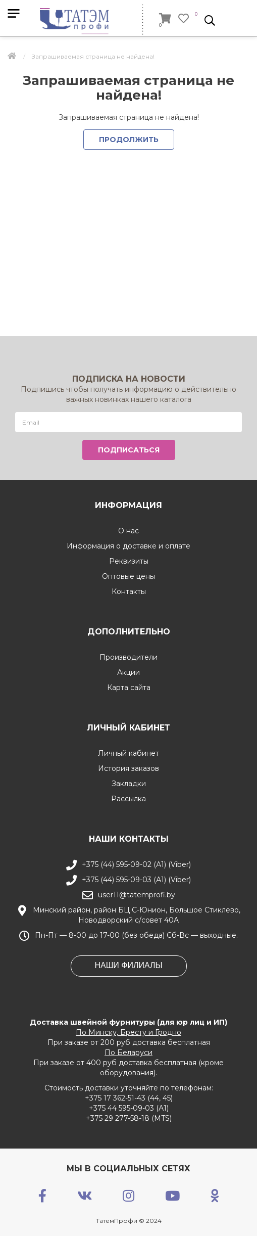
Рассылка (128, 798)
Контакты (129, 591)
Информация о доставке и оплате (128, 546)
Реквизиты (128, 561)
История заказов (128, 768)
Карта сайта (128, 687)
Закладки (129, 783)
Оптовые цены (128, 576)
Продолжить (129, 139)
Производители (128, 657)
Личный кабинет (128, 753)
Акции (128, 672)
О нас (128, 530)
